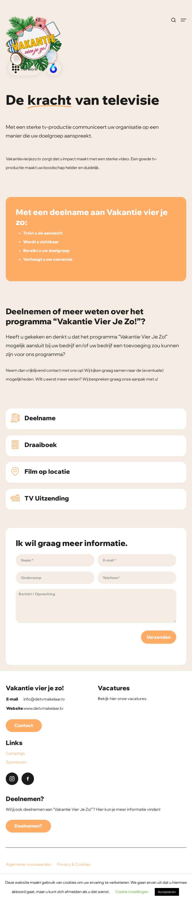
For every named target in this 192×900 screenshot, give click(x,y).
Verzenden (158, 637)
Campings (15, 753)
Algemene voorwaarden (28, 864)
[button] (183, 20)
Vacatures (114, 688)
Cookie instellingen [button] (131, 891)
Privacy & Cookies (73, 864)
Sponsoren (16, 762)
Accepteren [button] (167, 892)
